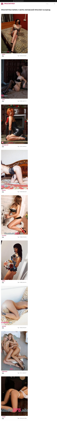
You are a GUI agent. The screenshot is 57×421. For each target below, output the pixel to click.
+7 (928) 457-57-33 (22, 320)
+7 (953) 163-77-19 (49, 54)
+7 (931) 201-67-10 (49, 408)
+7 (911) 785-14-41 (49, 320)
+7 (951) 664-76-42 (22, 364)
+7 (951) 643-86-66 (49, 364)
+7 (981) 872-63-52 (49, 231)
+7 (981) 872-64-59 (22, 276)
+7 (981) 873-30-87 (22, 54)
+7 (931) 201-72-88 (22, 231)
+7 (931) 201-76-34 (22, 408)
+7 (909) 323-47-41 (49, 143)
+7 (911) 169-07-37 (49, 187)
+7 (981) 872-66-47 (22, 187)
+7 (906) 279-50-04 (22, 143)
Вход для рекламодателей (51, 418)
